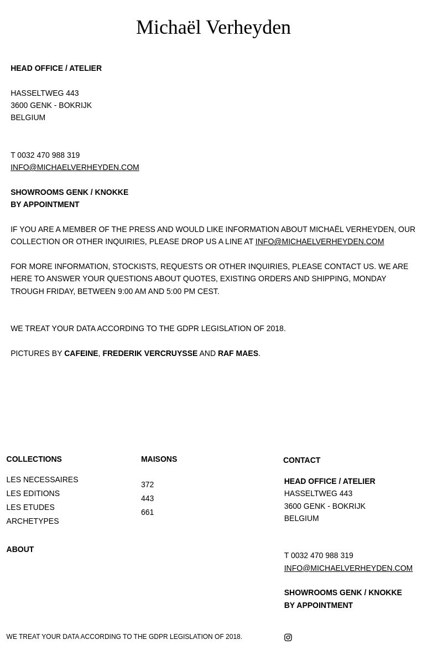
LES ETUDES (31, 507)
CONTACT (301, 460)
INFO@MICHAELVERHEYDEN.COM (75, 167)
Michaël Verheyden (213, 27)
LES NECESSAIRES (43, 479)
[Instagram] (288, 637)
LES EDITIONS (33, 493)
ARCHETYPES (33, 521)
